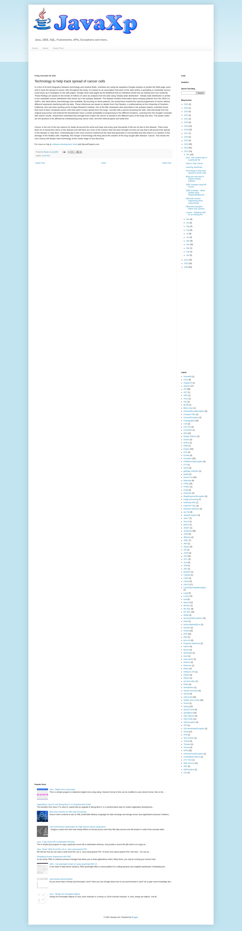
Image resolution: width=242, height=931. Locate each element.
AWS (186, 395)
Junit (185, 562)
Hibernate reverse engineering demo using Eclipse (194, 200)
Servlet (186, 694)
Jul (187, 234)
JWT (185, 569)
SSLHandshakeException (194, 728)
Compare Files (190, 414)
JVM (185, 565)
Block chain (188, 408)
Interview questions (191, 509)
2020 (186, 122)
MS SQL (187, 609)
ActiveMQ (188, 376)
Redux (186, 669)
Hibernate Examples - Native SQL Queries (195, 208)
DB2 (185, 433)
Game (186, 468)
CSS (185, 424)
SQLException (189, 722)
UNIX (186, 750)
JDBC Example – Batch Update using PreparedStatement (195, 192)
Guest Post (58, 48)
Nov (188, 219)
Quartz (186, 650)
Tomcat (187, 747)
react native (188, 659)
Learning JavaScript (194, 167)
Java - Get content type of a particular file (196, 159)
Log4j (186, 593)
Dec (188, 154)
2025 (186, 104)
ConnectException (191, 417)
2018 (186, 130)
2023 (186, 111)
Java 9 (186, 521)
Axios (186, 399)
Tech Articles (189, 738)
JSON (186, 553)
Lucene (187, 596)
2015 (186, 140)
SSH (185, 725)
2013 (186, 148)
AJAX (186, 380)
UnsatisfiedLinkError (192, 757)
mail (185, 599)
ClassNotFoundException (194, 411)
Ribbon (186, 678)
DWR (186, 446)
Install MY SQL (190, 506)
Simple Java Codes (191, 700)
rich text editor (189, 681)
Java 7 (186, 518)
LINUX (186, 584)
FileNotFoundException (193, 461)
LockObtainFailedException (195, 588)
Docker (186, 440)
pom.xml (187, 640)
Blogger (135, 917)
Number (187, 628)
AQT (185, 392)
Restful (186, 675)
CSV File (187, 427)
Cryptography (189, 421)
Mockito (187, 605)
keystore (187, 572)
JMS (185, 544)
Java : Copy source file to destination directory (56, 842)
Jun (188, 237)
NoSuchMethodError (192, 624)
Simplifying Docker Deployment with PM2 (54, 857)
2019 (186, 126)
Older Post (166, 163)
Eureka (186, 455)
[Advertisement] (109, 63)
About (45, 48)
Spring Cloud (189, 709)
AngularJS (188, 383)
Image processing (191, 499)
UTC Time (188, 760)
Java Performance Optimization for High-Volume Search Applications (78, 827)
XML (185, 766)
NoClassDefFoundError (193, 618)
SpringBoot (188, 713)
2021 (186, 119)
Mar (188, 248)
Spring (186, 706)
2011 (186, 260)
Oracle (186, 631)
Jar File (187, 512)
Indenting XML (189, 502)
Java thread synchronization (61, 879)
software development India (64, 144)
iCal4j (186, 490)
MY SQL (187, 612)
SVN (185, 735)
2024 (186, 108)
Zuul (185, 773)
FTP (185, 465)
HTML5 (187, 487)
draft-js (186, 443)
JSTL (186, 559)
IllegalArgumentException (194, 496)
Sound (186, 703)
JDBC (186, 540)
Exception (188, 458)
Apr (188, 244)
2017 (186, 133)
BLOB (186, 405)
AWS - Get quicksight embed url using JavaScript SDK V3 (73, 864)
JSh (185, 550)
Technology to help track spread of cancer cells (196, 172)
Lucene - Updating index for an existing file (196, 213)
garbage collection (191, 471)
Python (186, 646)
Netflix (186, 615)
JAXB (186, 534)
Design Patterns (190, 436)
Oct (188, 223)
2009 (186, 267)
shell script (188, 697)
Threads (187, 744)
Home (35, 48)
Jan (188, 255)
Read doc (187, 665)
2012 (186, 151)
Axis (185, 402)
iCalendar (187, 493)
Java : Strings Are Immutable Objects (65, 894)
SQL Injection (189, 716)
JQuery (187, 547)
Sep (188, 226)
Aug (188, 230)
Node (186, 621)
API (185, 389)
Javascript (188, 531)
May (188, 241)
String (186, 732)
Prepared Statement (192, 643)
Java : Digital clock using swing (62, 789)
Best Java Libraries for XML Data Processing (68, 812)
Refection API (189, 672)
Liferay (186, 581)
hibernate (187, 480)
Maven (186, 602)
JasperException (190, 515)
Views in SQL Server (194, 163)
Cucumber (188, 430)
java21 (186, 525)
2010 (186, 263)
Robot (186, 684)
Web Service (189, 763)
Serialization (189, 687)
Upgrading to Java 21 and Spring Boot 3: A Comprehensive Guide (64, 804)
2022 (186, 115)
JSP (185, 556)
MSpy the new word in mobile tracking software (195, 179)
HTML (186, 484)
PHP (185, 634)
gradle (186, 474)
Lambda (187, 575)
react (186, 656)
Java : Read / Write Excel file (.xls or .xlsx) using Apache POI (62, 849)
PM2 (185, 637)
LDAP (186, 578)
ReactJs (187, 662)
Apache (187, 386)
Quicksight (188, 653)
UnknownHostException (193, 754)
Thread (186, 741)
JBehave (187, 537)
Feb (188, 252)
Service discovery (191, 691)
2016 (186, 137)
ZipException (189, 769)
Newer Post (40, 163)
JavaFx (187, 528)
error (185, 452)
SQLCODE (188, 719)
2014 (186, 144)
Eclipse (187, 449)
